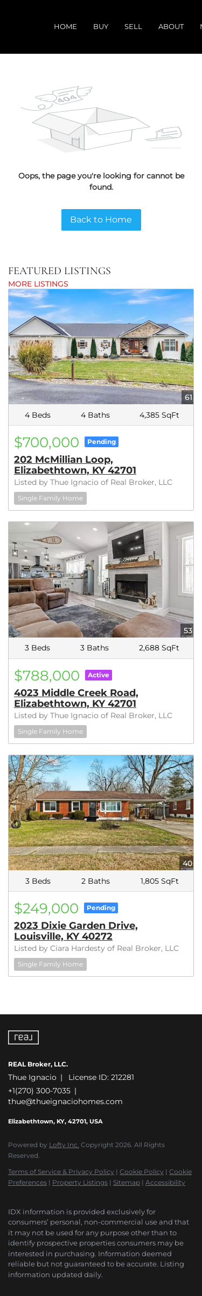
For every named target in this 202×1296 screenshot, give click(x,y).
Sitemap (126, 1182)
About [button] (171, 26)
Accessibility (165, 1182)
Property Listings (80, 1182)
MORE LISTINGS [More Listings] (38, 284)
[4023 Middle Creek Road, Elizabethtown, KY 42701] (101, 579)
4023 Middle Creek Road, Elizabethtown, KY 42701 (76, 698)
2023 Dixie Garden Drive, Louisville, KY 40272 (76, 931)
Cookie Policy (142, 1172)
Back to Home (101, 219)
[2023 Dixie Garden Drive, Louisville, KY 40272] (101, 812)
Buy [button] (100, 26)
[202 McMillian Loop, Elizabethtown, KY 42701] (101, 346)
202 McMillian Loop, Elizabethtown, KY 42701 (75, 465)
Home (65, 26)
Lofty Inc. (64, 1145)
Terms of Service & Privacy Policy (61, 1172)
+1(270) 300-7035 (39, 1090)
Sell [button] (133, 26)
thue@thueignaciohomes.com (65, 1101)
